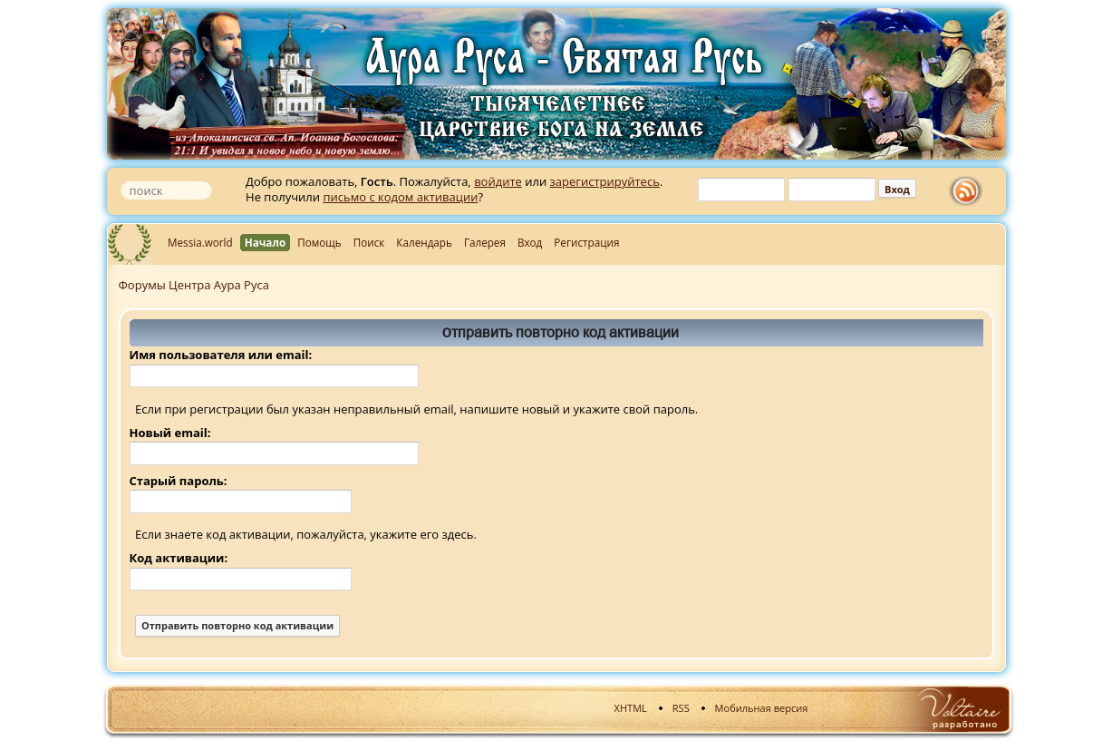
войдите (498, 181)
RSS (681, 708)
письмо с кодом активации (400, 197)
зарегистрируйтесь (605, 181)
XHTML (630, 708)
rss (969, 191)
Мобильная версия (761, 708)
